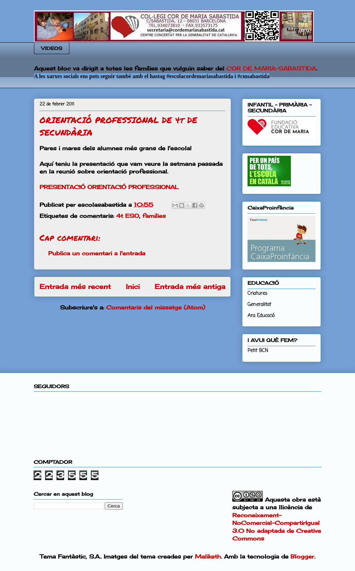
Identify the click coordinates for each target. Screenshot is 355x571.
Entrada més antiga (190, 286)
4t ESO (127, 215)
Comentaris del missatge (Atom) (155, 307)
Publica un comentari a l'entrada (96, 253)
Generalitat (259, 304)
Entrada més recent (75, 286)
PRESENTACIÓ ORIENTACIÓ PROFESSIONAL (109, 187)
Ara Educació (261, 315)
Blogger (302, 556)
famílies (154, 215)
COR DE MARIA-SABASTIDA (271, 68)
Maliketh (208, 556)
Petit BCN (258, 351)
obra (299, 499)
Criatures (257, 293)
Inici (133, 286)
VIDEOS (51, 48)
